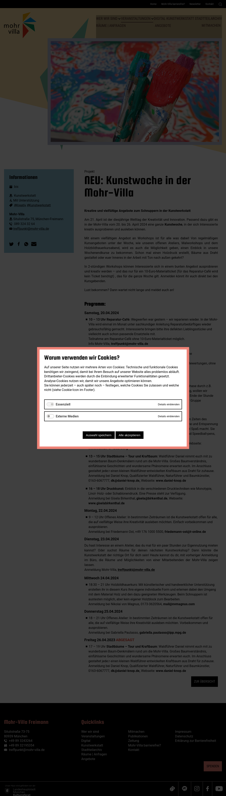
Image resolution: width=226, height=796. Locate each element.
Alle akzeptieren (129, 435)
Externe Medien (67, 416)
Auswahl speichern (98, 435)
